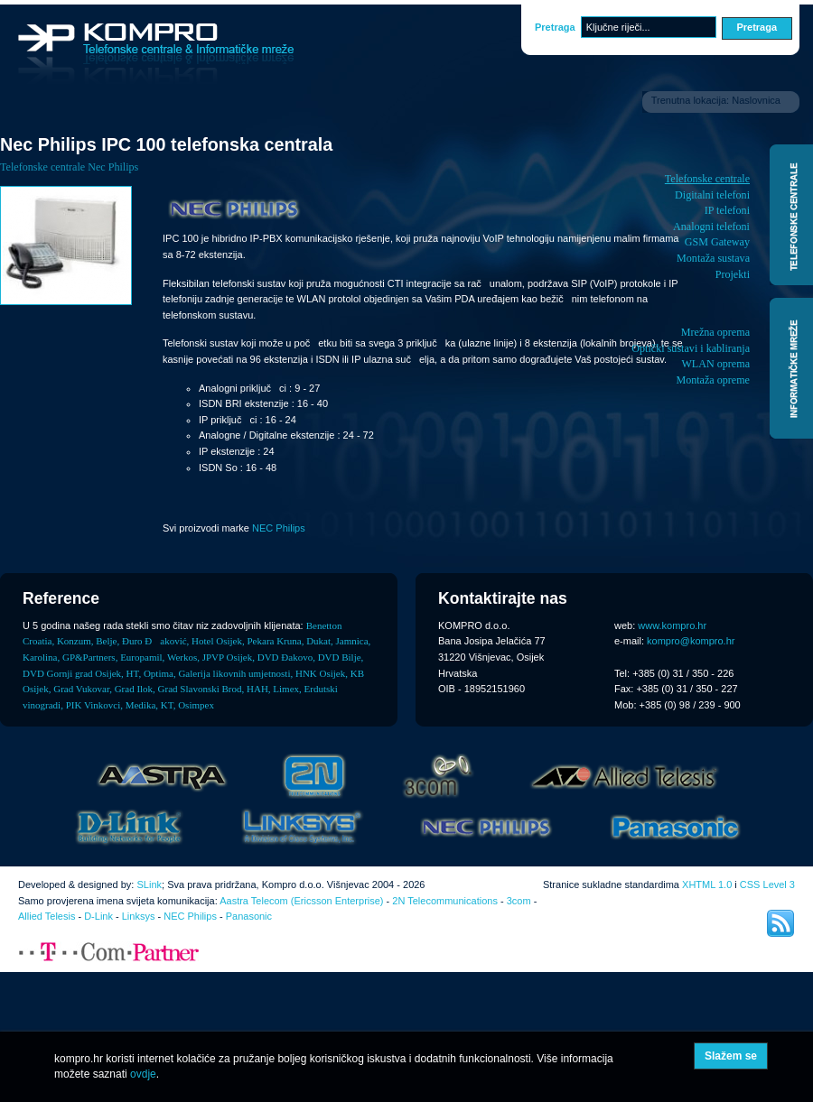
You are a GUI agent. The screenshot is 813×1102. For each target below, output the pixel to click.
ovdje (143, 1074)
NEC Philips (278, 528)
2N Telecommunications (445, 900)
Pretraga (555, 27)
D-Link (98, 916)
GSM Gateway (717, 242)
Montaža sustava (713, 258)
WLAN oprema (715, 363)
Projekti (732, 274)
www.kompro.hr (672, 625)
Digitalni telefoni (712, 195)
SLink (149, 884)
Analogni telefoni (711, 226)
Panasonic (249, 916)
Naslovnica (756, 100)
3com (519, 900)
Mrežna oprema (715, 332)
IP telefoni (727, 210)
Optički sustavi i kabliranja (690, 348)
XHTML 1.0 (707, 884)
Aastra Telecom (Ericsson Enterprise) (301, 900)
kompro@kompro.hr (690, 640)
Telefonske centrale (707, 178)
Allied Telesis (46, 916)
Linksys (138, 916)
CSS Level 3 (767, 884)
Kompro (156, 54)
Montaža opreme (713, 380)
